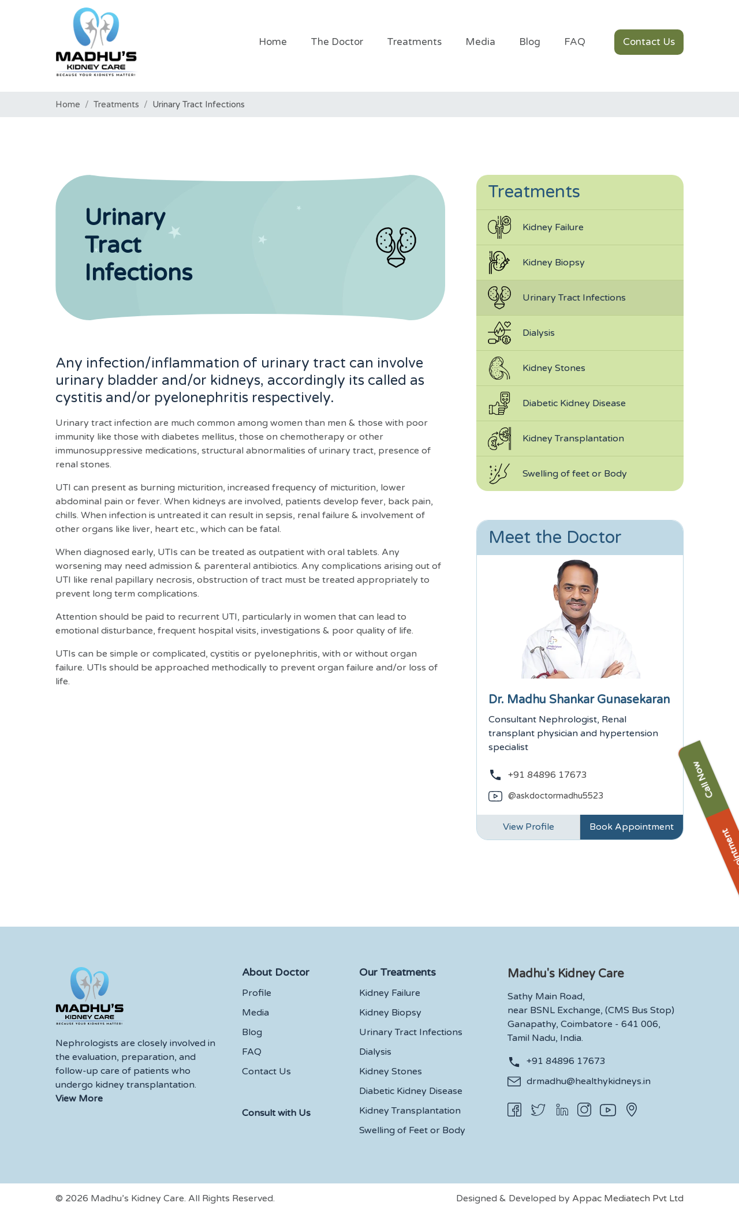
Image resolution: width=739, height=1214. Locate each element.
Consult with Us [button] (276, 1113)
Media (255, 1013)
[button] (414, 46)
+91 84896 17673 (547, 775)
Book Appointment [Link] (631, 827)
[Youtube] (608, 1110)
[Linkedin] (562, 1109)
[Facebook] (514, 1109)
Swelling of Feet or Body (412, 1131)
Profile (256, 993)
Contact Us (266, 1072)
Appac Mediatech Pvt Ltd (628, 1199)
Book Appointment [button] (726, 790)
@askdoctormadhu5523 (555, 795)
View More (79, 1099)
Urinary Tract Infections (557, 297)
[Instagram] (584, 1109)
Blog (252, 1033)
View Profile (528, 827)
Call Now (726, 694)
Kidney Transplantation (556, 438)
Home (67, 104)
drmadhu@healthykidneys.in (589, 1082)
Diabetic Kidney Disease (557, 403)
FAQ (252, 1052)
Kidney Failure (536, 227)
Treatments (116, 104)
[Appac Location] (632, 1109)
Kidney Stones (536, 368)
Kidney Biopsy (536, 262)
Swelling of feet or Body (557, 473)
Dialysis (521, 332)
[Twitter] (538, 1110)
